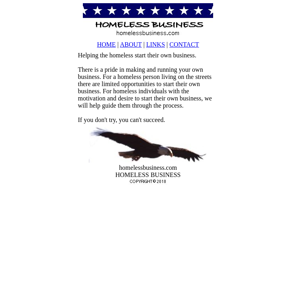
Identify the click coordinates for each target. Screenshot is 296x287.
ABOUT (131, 44)
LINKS (155, 44)
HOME (106, 44)
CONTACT (184, 44)
